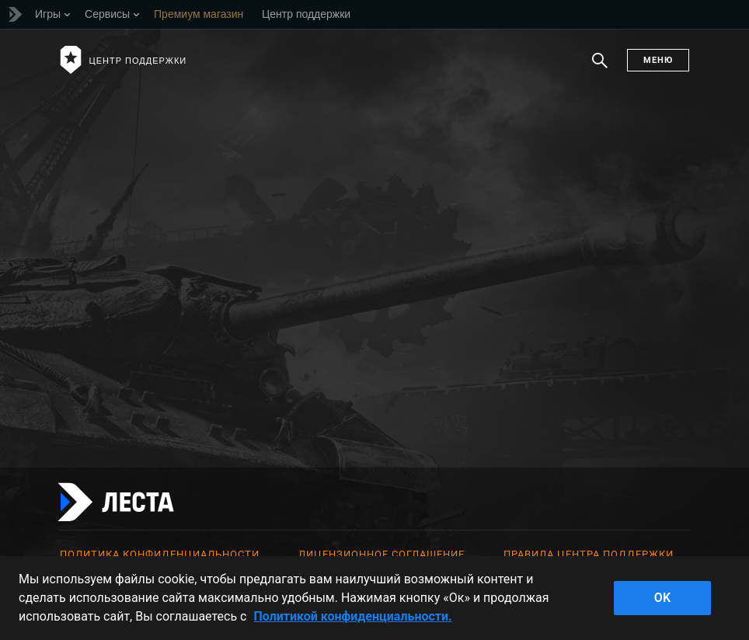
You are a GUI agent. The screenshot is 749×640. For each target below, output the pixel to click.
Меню (658, 60)
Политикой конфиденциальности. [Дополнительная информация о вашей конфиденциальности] (352, 616)
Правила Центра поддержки (588, 554)
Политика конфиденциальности (160, 554)
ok (662, 597)
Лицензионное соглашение (381, 554)
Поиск (599, 68)
